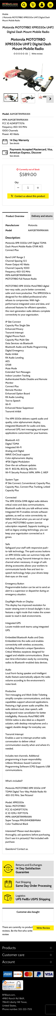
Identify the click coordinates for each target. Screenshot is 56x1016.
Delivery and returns (42, 216)
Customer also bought (28, 911)
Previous (6, 99)
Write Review (43, 927)
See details (14, 143)
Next (50, 99)
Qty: (17, 182)
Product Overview (15, 216)
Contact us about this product (30, 196)
